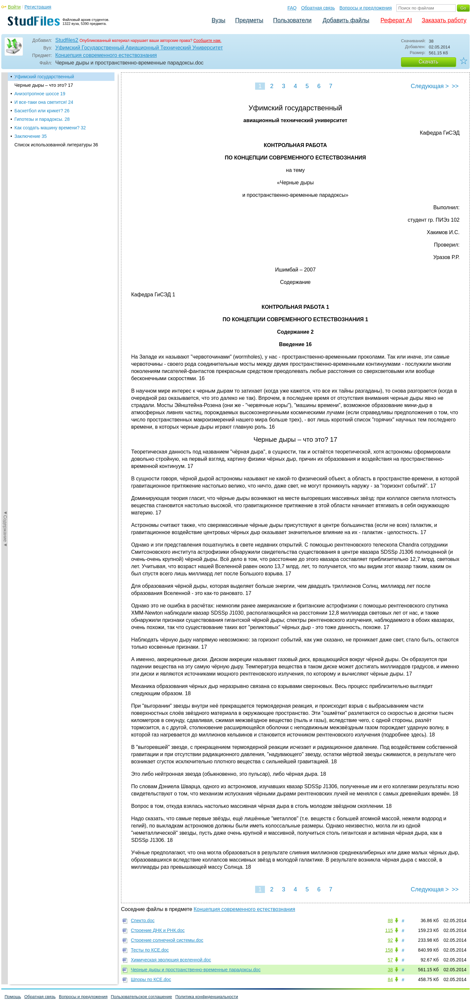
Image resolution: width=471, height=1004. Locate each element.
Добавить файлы (346, 20)
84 (390, 979)
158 (389, 950)
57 (390, 959)
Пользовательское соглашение (141, 996)
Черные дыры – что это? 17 (43, 85)
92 (390, 940)
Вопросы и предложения (366, 7)
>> (455, 86)
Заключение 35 (30, 136)
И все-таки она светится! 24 (43, 102)
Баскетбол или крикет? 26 (41, 110)
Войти (14, 6)
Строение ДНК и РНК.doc (158, 930)
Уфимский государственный (44, 76)
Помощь (13, 996)
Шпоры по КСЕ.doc (151, 979)
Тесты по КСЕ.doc (150, 950)
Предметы (249, 20)
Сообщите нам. (207, 41)
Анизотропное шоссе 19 (39, 93)
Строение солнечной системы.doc (167, 940)
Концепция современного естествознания (106, 55)
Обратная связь (318, 7)
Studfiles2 (66, 40)
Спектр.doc (142, 920)
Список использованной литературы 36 (56, 144)
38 (390, 969)
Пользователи (292, 20)
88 (390, 920)
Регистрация (38, 6)
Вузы (218, 20)
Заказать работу (444, 20)
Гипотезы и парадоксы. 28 (42, 119)
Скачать (428, 62)
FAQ (292, 7)
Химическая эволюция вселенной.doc (171, 959)
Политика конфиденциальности (206, 996)
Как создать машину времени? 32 (50, 127)
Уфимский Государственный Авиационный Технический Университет (139, 47)
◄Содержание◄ (5, 187)
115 (389, 930)
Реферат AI (396, 20)
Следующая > (430, 86)
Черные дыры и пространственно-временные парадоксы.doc (196, 969)
